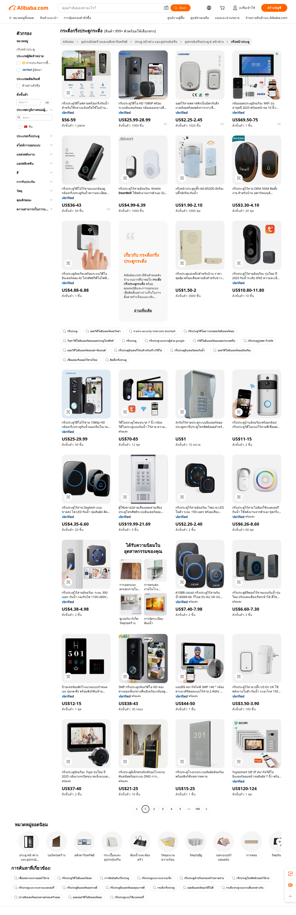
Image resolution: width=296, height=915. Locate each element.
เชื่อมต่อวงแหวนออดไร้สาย (31, 878)
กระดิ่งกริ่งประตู (164, 888)
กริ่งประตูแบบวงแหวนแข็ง (154, 878)
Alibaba (68, 42)
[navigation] (33, 420)
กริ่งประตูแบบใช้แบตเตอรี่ (127, 897)
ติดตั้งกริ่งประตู (116, 360)
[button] (166, 7)
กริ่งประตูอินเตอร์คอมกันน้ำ (187, 350)
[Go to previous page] (137, 809)
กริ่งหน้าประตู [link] (240, 42)
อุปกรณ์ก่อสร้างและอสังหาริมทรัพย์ (104, 42)
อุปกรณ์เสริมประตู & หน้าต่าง (204, 42)
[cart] (223, 8)
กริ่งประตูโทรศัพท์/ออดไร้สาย (250, 878)
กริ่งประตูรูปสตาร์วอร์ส (258, 341)
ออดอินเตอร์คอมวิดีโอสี (198, 888)
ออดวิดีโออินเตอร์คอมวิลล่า (103, 331)
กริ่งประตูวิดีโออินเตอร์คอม (74, 878)
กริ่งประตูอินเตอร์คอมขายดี (79, 888)
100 (197, 809)
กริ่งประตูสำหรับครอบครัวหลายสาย (202, 878)
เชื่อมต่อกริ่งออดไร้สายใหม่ (80, 360)
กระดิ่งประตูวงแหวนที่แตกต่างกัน (242, 888)
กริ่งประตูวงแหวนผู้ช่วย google (164, 341)
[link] (290, 873)
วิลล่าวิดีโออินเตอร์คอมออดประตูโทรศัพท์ (88, 341)
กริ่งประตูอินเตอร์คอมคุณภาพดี (125, 888)
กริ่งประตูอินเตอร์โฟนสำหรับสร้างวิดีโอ (138, 350)
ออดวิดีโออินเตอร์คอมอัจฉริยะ (232, 350)
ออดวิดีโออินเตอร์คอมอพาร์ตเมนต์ (84, 350)
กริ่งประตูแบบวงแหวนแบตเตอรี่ (34, 888)
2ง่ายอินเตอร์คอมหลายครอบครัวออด (37, 897)
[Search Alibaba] (111, 7)
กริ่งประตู (70, 331)
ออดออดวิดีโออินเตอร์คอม (85, 897)
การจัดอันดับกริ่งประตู (114, 878)
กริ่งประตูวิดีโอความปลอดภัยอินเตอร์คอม (209, 331)
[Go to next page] (206, 809)
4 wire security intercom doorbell (152, 331)
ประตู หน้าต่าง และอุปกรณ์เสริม (156, 42)
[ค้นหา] (181, 7)
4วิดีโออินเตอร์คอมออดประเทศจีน (214, 341)
